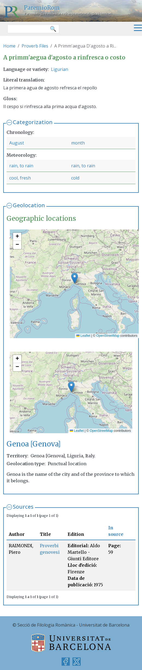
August (16, 143)
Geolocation (29, 205)
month (78, 143)
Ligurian (59, 69)
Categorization (33, 122)
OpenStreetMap (107, 336)
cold (75, 178)
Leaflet (83, 336)
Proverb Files (35, 46)
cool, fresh (20, 178)
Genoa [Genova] (34, 444)
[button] (74, 278)
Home (9, 46)
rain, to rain (21, 166)
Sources (23, 506)
